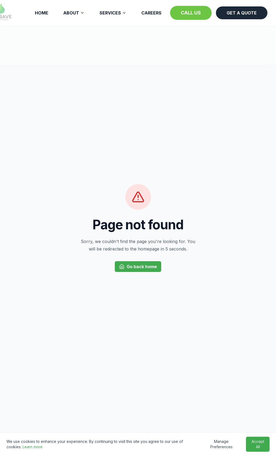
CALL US (191, 13)
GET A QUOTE (242, 13)
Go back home (138, 266)
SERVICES (113, 13)
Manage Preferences (221, 444)
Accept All (258, 444)
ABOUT (73, 13)
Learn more (33, 446)
